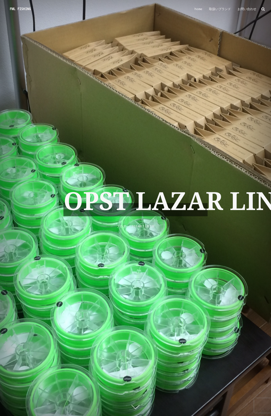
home (198, 9)
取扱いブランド (220, 9)
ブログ (121, 226)
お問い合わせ (247, 9)
